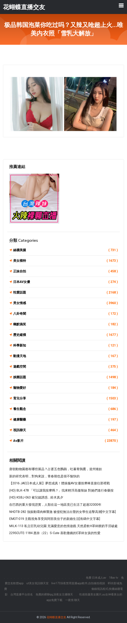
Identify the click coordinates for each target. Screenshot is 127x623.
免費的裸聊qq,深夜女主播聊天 (54, 594)
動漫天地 (65, 356)
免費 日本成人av (96, 577)
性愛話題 (65, 292)
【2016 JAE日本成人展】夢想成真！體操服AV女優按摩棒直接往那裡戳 (59, 483)
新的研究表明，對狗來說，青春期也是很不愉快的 (44, 476)
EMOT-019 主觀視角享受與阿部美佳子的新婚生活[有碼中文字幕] (54, 519)
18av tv (113, 577)
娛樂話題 (65, 377)
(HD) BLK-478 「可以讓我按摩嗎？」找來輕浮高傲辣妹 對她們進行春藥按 (61, 490)
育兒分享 (65, 398)
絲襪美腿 (65, 250)
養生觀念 (65, 409)
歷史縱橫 (65, 335)
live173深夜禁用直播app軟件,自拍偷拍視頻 (78, 583)
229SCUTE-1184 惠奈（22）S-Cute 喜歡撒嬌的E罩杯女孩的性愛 (54, 533)
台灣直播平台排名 (21, 594)
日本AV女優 (65, 282)
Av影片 (65, 441)
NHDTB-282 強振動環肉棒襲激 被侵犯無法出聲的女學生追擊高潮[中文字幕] (62, 512)
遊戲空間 (65, 366)
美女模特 (65, 261)
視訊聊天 (65, 430)
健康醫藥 (65, 419)
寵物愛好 (65, 388)
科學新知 (65, 345)
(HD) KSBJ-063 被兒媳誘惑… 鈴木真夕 (36, 497)
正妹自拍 (65, 271)
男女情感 (65, 303)
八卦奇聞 (65, 313)
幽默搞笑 (65, 324)
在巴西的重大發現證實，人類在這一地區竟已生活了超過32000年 (55, 505)
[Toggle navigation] (121, 5)
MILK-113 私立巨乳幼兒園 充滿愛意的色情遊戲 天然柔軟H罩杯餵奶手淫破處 (63, 526)
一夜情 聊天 (72, 600)
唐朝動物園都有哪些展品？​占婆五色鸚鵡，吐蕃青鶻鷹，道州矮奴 (55, 469)
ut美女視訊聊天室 (37, 583)
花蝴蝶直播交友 (56, 617)
